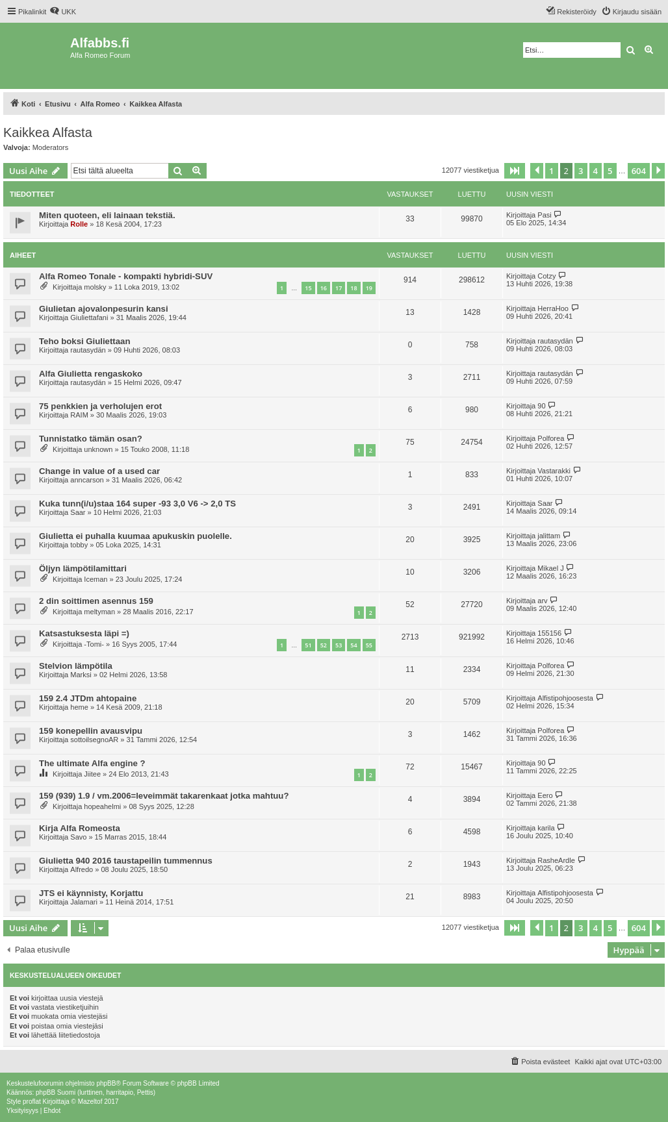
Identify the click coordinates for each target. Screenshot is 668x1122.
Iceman (95, 579)
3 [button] (580, 171)
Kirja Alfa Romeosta (79, 828)
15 (308, 288)
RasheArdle (555, 860)
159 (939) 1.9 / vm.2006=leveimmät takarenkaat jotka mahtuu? (164, 796)
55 (369, 645)
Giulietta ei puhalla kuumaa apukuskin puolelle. (135, 536)
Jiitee (92, 774)
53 (338, 645)
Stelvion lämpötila (75, 666)
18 (353, 288)
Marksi (80, 675)
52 (323, 645)
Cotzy (546, 276)
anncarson (86, 480)
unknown (98, 449)
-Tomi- (94, 644)
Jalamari (83, 902)
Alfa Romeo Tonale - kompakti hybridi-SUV (125, 276)
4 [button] (595, 171)
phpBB (106, 1083)
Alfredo (81, 869)
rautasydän (87, 350)
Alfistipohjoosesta (565, 698)
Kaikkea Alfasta (47, 132)
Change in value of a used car (99, 471)
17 (338, 288)
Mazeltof (90, 1101)
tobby (79, 545)
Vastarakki (554, 471)
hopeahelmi (102, 806)
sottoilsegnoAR (94, 739)
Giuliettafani (89, 317)
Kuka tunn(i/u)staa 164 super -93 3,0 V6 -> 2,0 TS (137, 503)
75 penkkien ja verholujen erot (100, 406)
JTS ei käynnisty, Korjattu (91, 893)
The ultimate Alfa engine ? (92, 763)
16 (323, 288)
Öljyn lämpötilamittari (83, 568)
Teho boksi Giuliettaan (84, 341)
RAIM (79, 415)
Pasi (544, 215)
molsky (95, 287)
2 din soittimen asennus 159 (96, 601)
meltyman (99, 612)
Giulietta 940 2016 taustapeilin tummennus (125, 861)
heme (79, 707)
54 (353, 645)
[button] (514, 171)
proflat (32, 1101)
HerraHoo (553, 308)
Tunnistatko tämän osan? (90, 438)
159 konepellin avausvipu (90, 731)
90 (541, 406)
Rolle (79, 224)
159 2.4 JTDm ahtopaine (87, 698)
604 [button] (639, 171)
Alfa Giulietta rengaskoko (90, 374)
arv (542, 601)
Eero (544, 795)
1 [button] (551, 171)
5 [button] (610, 171)
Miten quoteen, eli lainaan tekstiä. (107, 215)
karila (545, 828)
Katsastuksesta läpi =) (84, 633)
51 (308, 645)
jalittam (548, 536)
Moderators (50, 147)
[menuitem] (62, 11)
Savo (78, 837)
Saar (77, 512)
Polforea (550, 438)
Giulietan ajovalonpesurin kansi (103, 309)
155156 (549, 633)
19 (369, 288)
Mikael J (550, 568)
